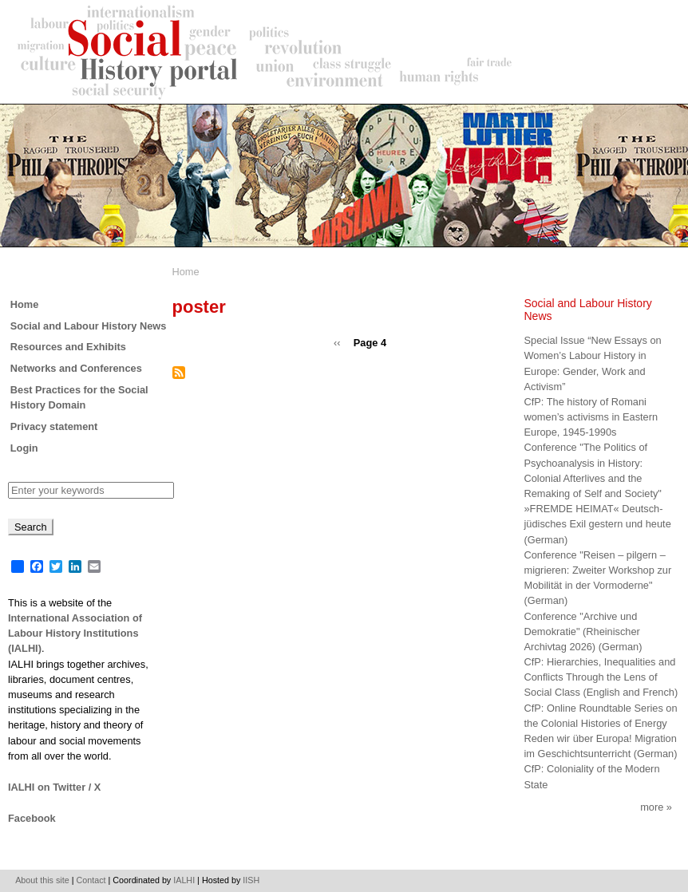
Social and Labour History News (88, 326)
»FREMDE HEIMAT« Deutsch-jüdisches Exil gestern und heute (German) (597, 524)
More (651, 807)
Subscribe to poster (178, 372)
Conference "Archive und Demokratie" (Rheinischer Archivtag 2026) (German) (583, 631)
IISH (251, 880)
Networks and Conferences (76, 368)
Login (24, 448)
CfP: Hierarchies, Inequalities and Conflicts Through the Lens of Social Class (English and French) (601, 677)
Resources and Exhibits (68, 347)
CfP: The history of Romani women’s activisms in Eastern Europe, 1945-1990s (591, 417)
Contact (91, 880)
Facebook (32, 818)
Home (186, 272)
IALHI (184, 880)
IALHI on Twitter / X (54, 787)
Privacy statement (54, 426)
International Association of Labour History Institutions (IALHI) (75, 633)
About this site (42, 880)
